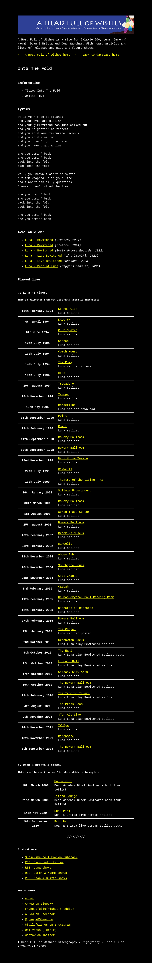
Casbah (63, 341)
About (29, 899)
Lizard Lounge (65, 796)
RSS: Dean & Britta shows (46, 878)
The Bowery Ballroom (74, 683)
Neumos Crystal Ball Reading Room (86, 597)
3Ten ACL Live (69, 715)
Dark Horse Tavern (73, 459)
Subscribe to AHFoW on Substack (51, 857)
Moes (61, 373)
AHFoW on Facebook (40, 914)
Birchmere (66, 736)
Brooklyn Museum (71, 533)
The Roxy (65, 363)
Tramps (63, 395)
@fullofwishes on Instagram (48, 925)
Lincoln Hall (68, 662)
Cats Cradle (67, 576)
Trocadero (66, 384)
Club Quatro (67, 330)
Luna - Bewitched (39, 240)
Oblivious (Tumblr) (41, 930)
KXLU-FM (64, 320)
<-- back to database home (97, 55)
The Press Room (70, 704)
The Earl (65, 651)
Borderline (67, 405)
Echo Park (62, 811)
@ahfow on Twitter (40, 935)
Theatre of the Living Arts (81, 480)
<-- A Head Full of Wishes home (44, 55)
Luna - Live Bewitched (43, 256)
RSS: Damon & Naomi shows (46, 873)
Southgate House (71, 565)
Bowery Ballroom (71, 437)
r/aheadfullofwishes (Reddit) (49, 909)
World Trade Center (74, 512)
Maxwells (65, 469)
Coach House (67, 352)
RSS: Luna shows (38, 868)
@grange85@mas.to (39, 920)
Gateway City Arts (73, 672)
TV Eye (63, 726)
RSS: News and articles (44, 863)
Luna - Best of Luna (41, 266)
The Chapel (67, 629)
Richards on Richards (75, 608)
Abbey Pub (66, 555)
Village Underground (74, 491)
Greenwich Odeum (71, 640)
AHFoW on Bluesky (39, 904)
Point (62, 416)
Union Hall (63, 782)
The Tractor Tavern (74, 693)
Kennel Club (67, 309)
